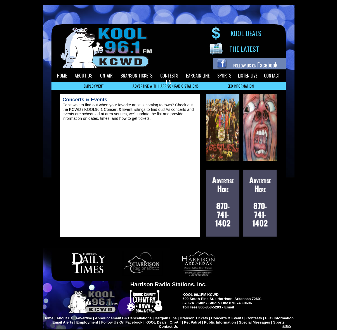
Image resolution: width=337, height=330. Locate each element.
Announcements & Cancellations (123, 318)
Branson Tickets (194, 318)
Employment (87, 322)
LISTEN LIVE (247, 75)
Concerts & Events (227, 318)
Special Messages (254, 322)
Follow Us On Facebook (121, 322)
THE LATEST (244, 49)
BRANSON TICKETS (136, 75)
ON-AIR (106, 75)
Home (48, 318)
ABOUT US (83, 75)
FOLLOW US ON (255, 65)
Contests (254, 318)
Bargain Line (166, 318)
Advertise (84, 318)
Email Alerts (62, 322)
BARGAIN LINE (197, 75)
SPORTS (224, 75)
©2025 (286, 326)
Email (229, 307)
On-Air (175, 322)
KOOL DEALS (245, 33)
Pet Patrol (192, 322)
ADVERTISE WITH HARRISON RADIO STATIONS (166, 86)
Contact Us (168, 326)
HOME (62, 75)
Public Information (220, 322)
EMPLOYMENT (94, 86)
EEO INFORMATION (240, 86)
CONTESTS (169, 75)
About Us (64, 318)
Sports (279, 322)
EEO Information (279, 318)
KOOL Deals (156, 322)
